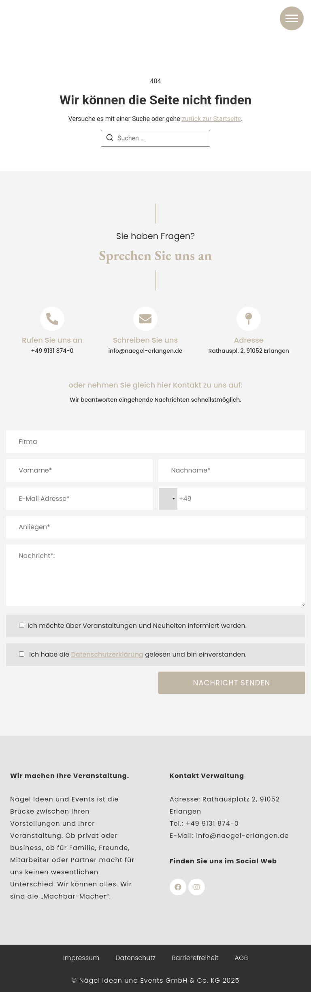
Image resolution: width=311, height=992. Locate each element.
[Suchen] (109, 139)
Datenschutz (135, 957)
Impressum (81, 957)
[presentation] (67, 687)
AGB (241, 957)
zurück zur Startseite (211, 119)
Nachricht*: (155, 575)
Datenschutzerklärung (107, 654)
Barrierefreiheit (195, 957)
